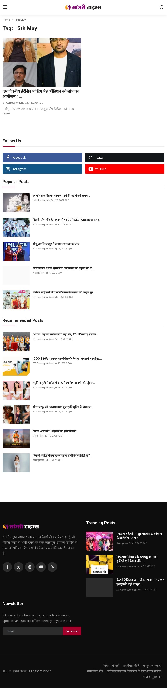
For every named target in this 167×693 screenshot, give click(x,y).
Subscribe (71, 631)
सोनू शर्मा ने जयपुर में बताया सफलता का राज (56, 244)
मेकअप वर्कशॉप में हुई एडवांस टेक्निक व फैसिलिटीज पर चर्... (139, 536)
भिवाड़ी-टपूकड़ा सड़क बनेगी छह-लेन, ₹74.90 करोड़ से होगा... (65, 334)
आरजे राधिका (38, 436)
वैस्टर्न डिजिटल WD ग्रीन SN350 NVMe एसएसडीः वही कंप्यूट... (140, 582)
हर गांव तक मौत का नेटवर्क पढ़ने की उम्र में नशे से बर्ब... (61, 195)
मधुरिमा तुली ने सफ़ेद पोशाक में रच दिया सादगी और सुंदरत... (64, 383)
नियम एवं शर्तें (109, 666)
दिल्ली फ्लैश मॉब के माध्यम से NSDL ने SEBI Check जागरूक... (67, 220)
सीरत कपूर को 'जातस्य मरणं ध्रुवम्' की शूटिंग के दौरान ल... (63, 407)
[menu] (5, 7)
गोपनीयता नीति (130, 666)
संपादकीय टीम (152, 671)
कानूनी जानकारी (152, 666)
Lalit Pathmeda (41, 200)
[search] (162, 7)
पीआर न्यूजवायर (152, 682)
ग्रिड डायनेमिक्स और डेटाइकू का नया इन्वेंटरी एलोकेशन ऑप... (136, 559)
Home (6, 19)
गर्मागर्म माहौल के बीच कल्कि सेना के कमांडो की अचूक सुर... (64, 292)
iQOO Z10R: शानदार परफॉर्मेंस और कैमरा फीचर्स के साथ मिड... (67, 358)
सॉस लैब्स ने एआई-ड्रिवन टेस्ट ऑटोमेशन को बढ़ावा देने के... (64, 268)
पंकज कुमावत (38, 460)
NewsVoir (38, 272)
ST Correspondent (13, 102)
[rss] (52, 567)
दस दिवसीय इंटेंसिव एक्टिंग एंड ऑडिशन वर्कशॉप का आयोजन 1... (42, 94)
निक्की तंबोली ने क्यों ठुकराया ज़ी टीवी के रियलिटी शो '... (62, 455)
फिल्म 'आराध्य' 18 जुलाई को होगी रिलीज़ (54, 431)
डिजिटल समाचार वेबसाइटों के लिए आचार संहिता (133, 676)
